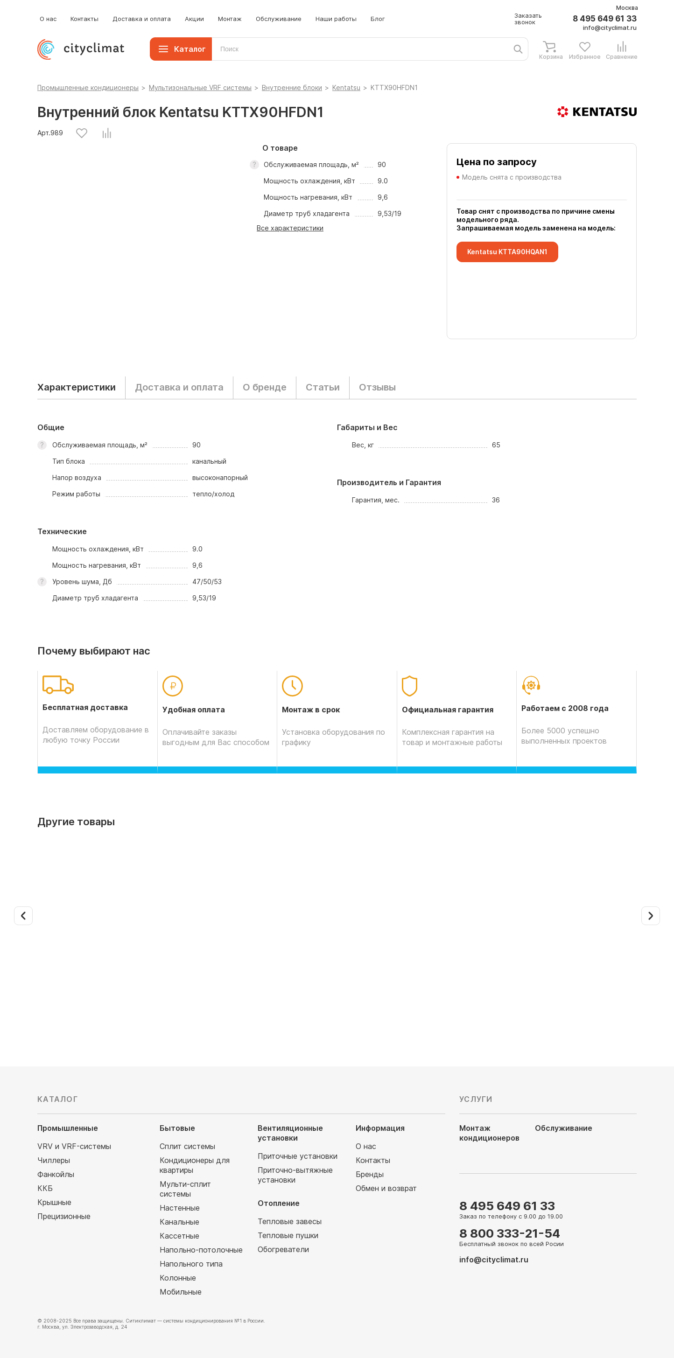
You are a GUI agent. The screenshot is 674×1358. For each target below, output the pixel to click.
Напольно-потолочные (201, 1249)
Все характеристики (290, 228)
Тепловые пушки (288, 1235)
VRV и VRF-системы (74, 1146)
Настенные (180, 1207)
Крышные (54, 1202)
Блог (378, 18)
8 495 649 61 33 (605, 18)
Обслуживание (279, 18)
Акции (194, 18)
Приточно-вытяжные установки (295, 1174)
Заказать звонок (528, 19)
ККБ (45, 1188)
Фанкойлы (55, 1174)
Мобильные (181, 1291)
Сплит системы (187, 1146)
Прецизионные (64, 1216)
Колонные (178, 1277)
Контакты (84, 18)
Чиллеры (53, 1160)
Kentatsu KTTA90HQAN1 (507, 252)
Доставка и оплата (141, 18)
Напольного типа (191, 1263)
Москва (627, 8)
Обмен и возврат (386, 1188)
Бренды (370, 1174)
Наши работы (336, 18)
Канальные (179, 1221)
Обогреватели (283, 1249)
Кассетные (179, 1235)
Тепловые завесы (290, 1221)
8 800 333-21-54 (509, 1233)
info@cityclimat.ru (610, 27)
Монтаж (230, 18)
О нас (48, 18)
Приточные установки (297, 1156)
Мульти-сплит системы (185, 1188)
